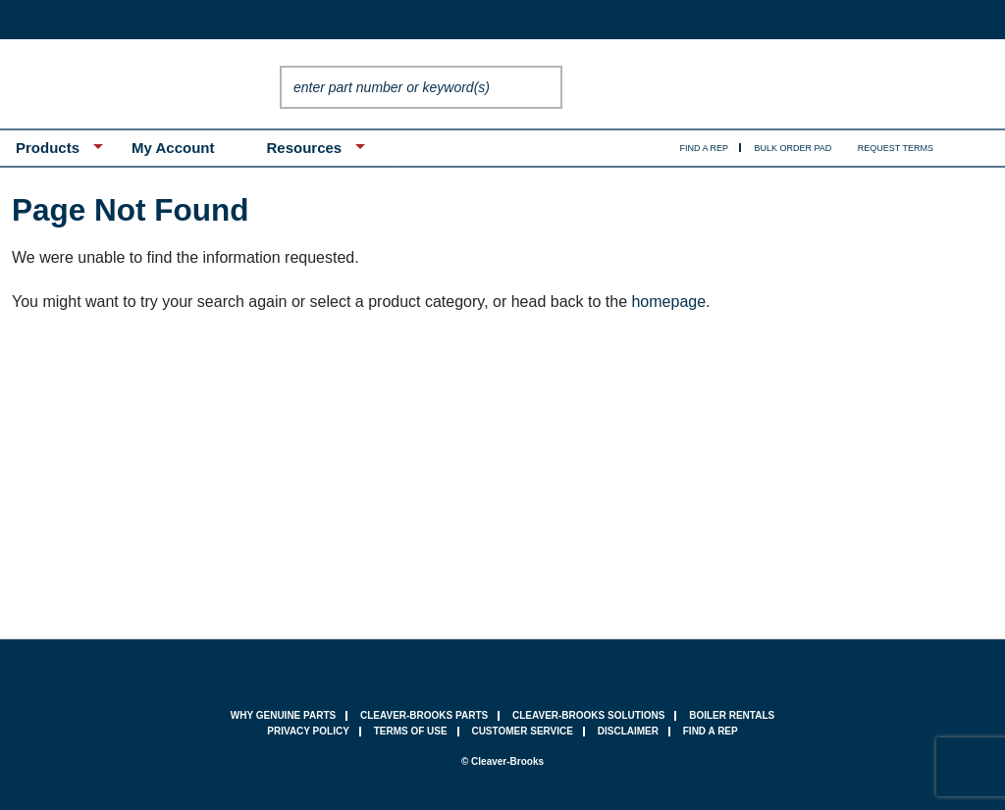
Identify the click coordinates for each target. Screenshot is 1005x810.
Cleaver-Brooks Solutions (588, 715)
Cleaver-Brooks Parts (424, 715)
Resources (304, 147)
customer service (522, 731)
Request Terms (895, 148)
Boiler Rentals (731, 715)
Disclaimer (628, 731)
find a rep (710, 731)
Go (542, 87)
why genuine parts (283, 715)
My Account (173, 147)
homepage (668, 301)
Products (47, 147)
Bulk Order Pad (793, 148)
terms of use (411, 731)
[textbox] (401, 87)
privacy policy (308, 731)
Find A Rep (704, 148)
